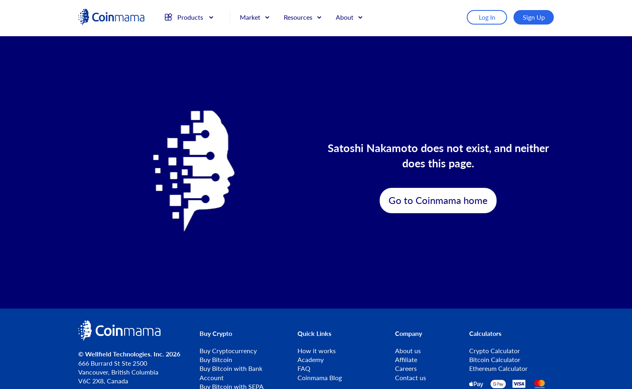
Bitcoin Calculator (494, 359)
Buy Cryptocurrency (228, 350)
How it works (316, 350)
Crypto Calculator (494, 350)
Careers (406, 368)
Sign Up (534, 17)
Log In (487, 17)
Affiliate (406, 359)
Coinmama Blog (319, 377)
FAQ (303, 368)
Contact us (410, 377)
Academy (310, 359)
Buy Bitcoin (216, 359)
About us (408, 350)
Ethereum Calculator (498, 368)
